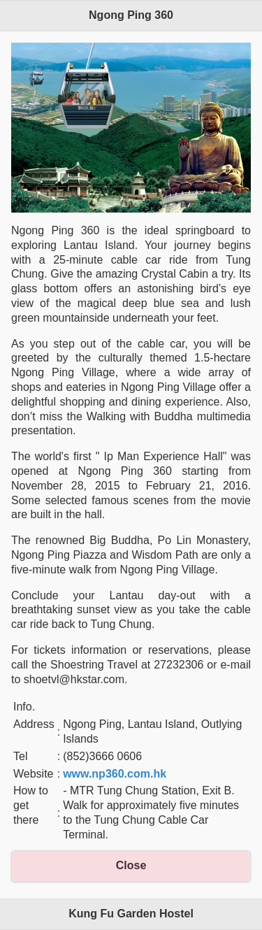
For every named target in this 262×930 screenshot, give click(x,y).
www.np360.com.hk (114, 774)
